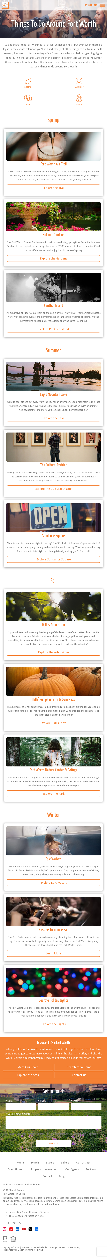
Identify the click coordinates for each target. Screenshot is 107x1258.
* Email (74, 1101)
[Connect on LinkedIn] (17, 1230)
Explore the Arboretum (53, 652)
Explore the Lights (53, 1024)
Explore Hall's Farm (53, 723)
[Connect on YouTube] (24, 1230)
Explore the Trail (54, 188)
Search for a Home (79, 1067)
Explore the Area (28, 1075)
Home (20, 1162)
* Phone (42, 1101)
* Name (10, 1101)
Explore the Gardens (53, 258)
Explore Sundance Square (53, 559)
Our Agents (72, 1169)
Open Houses (16, 1169)
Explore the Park (53, 793)
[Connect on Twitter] (30, 1230)
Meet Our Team (27, 1067)
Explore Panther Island (53, 329)
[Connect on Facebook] (36, 1230)
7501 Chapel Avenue (13, 1190)
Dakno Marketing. (35, 1250)
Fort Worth (92, 1169)
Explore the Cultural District (53, 489)
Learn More (53, 953)
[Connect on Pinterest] (11, 1230)
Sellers (65, 1162)
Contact (47, 1176)
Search (35, 1162)
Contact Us (79, 1075)
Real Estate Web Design (13, 1250)
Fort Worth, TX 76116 (14, 1194)
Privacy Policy (74, 1247)
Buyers (50, 1162)
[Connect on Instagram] (4, 1230)
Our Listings (83, 1162)
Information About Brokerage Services (29, 1212)
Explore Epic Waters (53, 882)
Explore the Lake (54, 418)
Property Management (44, 1169)
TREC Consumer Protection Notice (27, 1216)
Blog (61, 1176)
